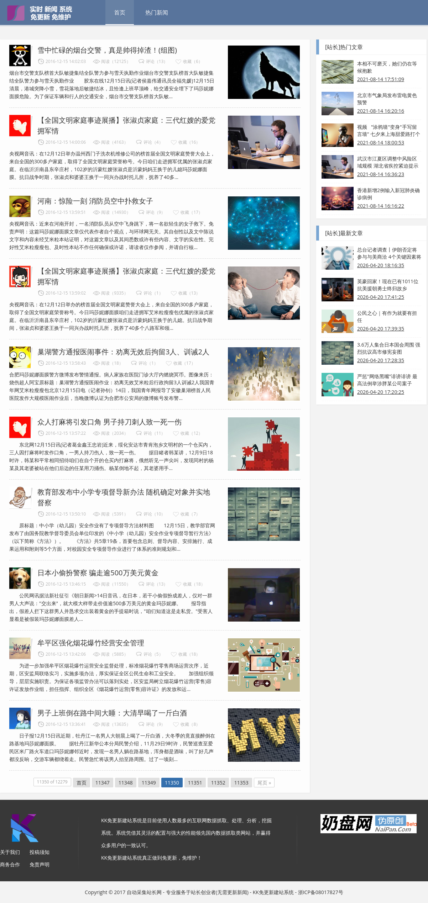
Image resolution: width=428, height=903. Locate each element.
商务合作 (10, 864)
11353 (241, 782)
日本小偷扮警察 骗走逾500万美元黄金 (97, 572)
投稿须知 (39, 852)
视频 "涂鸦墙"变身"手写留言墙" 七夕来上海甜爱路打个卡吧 (388, 130)
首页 (119, 12)
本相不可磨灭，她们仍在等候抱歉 (387, 67)
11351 (195, 782)
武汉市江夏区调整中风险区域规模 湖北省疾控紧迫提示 (387, 162)
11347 (102, 782)
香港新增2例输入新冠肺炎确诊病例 (388, 194)
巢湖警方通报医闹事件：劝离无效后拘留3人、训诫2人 (123, 352)
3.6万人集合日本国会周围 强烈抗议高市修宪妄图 (388, 348)
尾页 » (264, 782)
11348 (126, 782)
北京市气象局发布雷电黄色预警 (387, 99)
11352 (218, 782)
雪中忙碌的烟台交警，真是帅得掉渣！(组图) (107, 50)
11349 (149, 782)
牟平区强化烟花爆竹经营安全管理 (90, 643)
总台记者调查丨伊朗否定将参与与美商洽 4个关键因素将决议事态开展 (389, 253)
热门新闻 (156, 12)
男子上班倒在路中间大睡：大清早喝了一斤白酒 (112, 713)
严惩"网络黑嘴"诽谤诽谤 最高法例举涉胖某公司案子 (387, 380)
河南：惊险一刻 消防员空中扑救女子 (95, 201)
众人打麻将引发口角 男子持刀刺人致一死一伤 (109, 422)
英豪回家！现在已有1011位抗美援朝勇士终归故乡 (387, 285)
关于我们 (10, 852)
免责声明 (39, 864)
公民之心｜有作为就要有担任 (387, 316)
